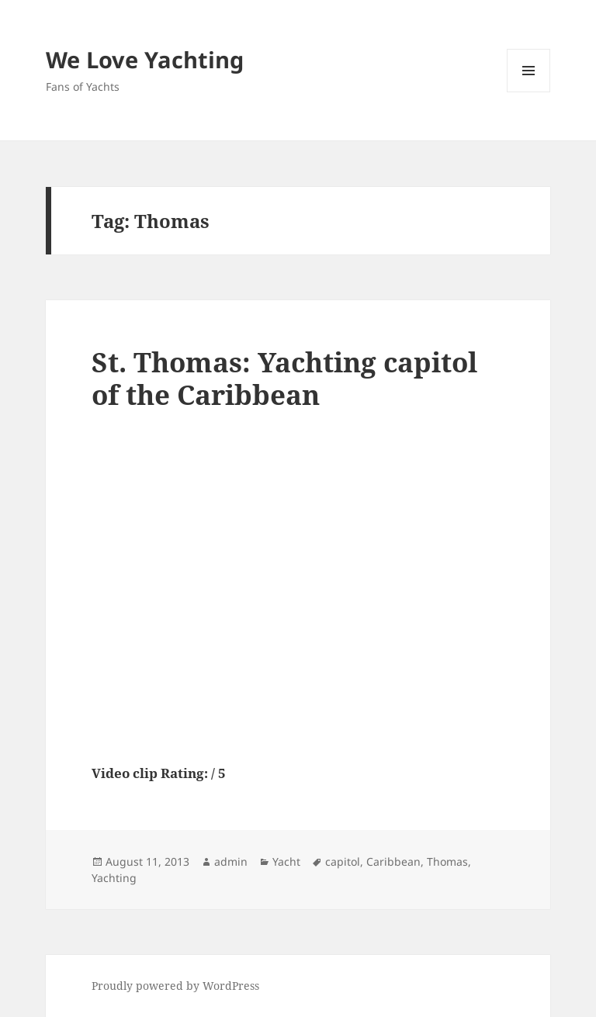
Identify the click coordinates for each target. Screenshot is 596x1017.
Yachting (114, 877)
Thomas (447, 861)
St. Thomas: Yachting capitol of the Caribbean (284, 378)
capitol (342, 861)
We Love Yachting (145, 59)
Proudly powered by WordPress (175, 985)
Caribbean (393, 861)
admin (231, 861)
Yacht (286, 861)
